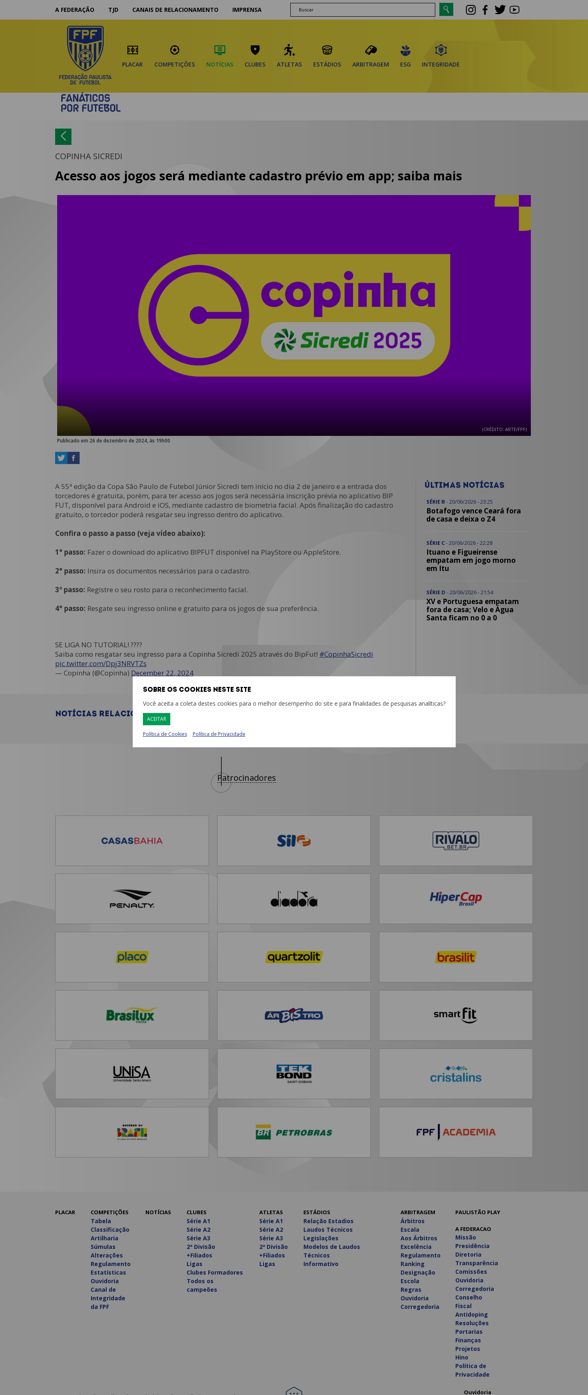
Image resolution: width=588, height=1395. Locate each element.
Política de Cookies (165, 734)
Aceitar (156, 718)
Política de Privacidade (219, 734)
